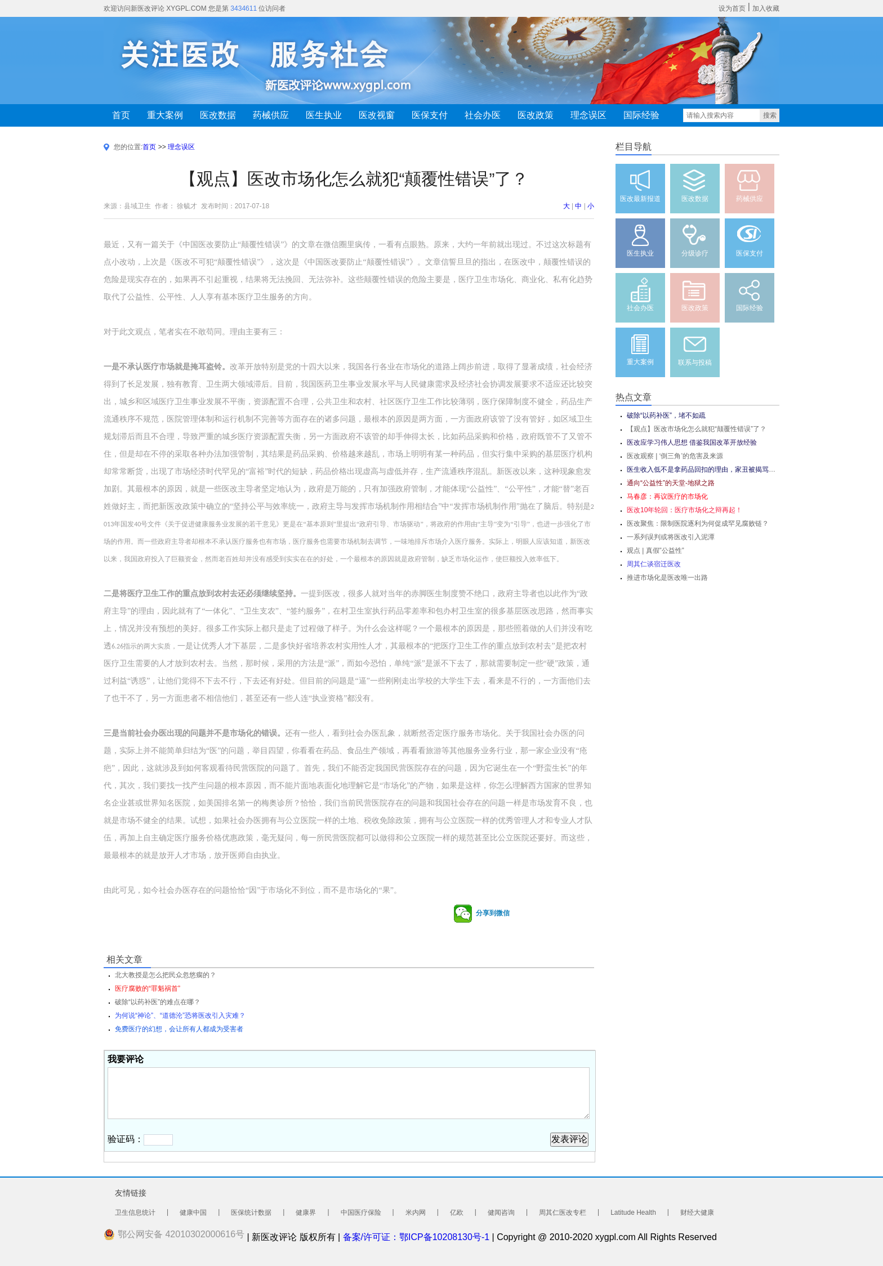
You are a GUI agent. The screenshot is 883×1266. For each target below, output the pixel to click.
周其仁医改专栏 (562, 1212)
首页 (121, 115)
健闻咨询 (501, 1212)
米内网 (415, 1212)
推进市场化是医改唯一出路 (667, 577)
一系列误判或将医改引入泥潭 (671, 537)
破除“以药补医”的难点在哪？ (157, 1002)
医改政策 (536, 115)
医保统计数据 (251, 1212)
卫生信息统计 (135, 1212)
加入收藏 (765, 8)
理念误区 (588, 115)
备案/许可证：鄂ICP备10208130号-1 (416, 1237)
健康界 (306, 1212)
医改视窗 (377, 115)
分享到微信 (481, 914)
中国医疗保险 (361, 1212)
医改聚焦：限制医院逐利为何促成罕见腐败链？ (698, 523)
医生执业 (324, 115)
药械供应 (271, 115)
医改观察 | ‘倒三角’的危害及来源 (675, 456)
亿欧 (456, 1212)
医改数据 (218, 115)
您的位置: (128, 147)
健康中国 (193, 1212)
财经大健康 (697, 1212)
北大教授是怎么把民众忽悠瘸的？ (165, 975)
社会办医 (483, 115)
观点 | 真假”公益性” (655, 550)
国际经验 (641, 115)
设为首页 (732, 8)
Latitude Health (633, 1212)
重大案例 (165, 115)
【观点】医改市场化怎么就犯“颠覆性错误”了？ (696, 429)
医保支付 (430, 115)
